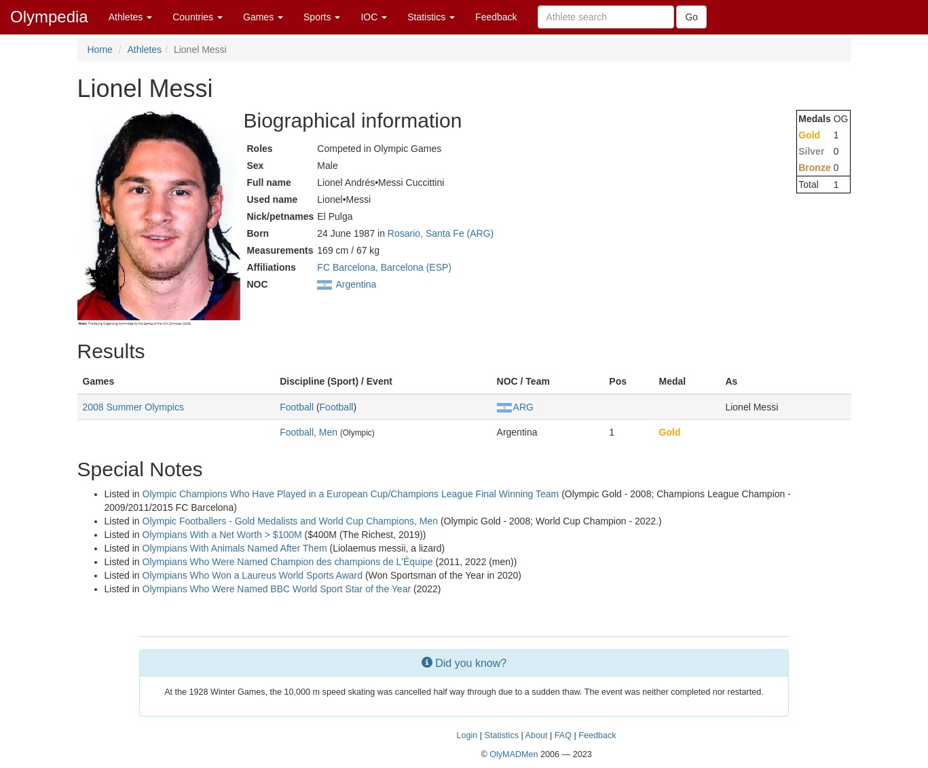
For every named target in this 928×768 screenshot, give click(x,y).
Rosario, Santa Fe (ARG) (441, 233)
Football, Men (308, 432)
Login (467, 735)
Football (297, 407)
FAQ (563, 735)
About (536, 735)
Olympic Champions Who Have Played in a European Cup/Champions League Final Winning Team (351, 493)
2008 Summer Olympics (133, 407)
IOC (373, 17)
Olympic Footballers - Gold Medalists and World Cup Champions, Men (290, 521)
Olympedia (49, 16)
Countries (197, 17)
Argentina (355, 284)
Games (263, 17)
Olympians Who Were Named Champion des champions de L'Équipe (288, 561)
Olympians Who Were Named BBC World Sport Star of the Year (277, 588)
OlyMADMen (513, 754)
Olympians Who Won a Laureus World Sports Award (253, 575)
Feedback (496, 17)
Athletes (130, 17)
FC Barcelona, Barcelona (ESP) (384, 267)
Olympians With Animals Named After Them (235, 548)
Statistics (431, 17)
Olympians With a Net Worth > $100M (222, 534)
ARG (515, 407)
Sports (321, 17)
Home (100, 49)
